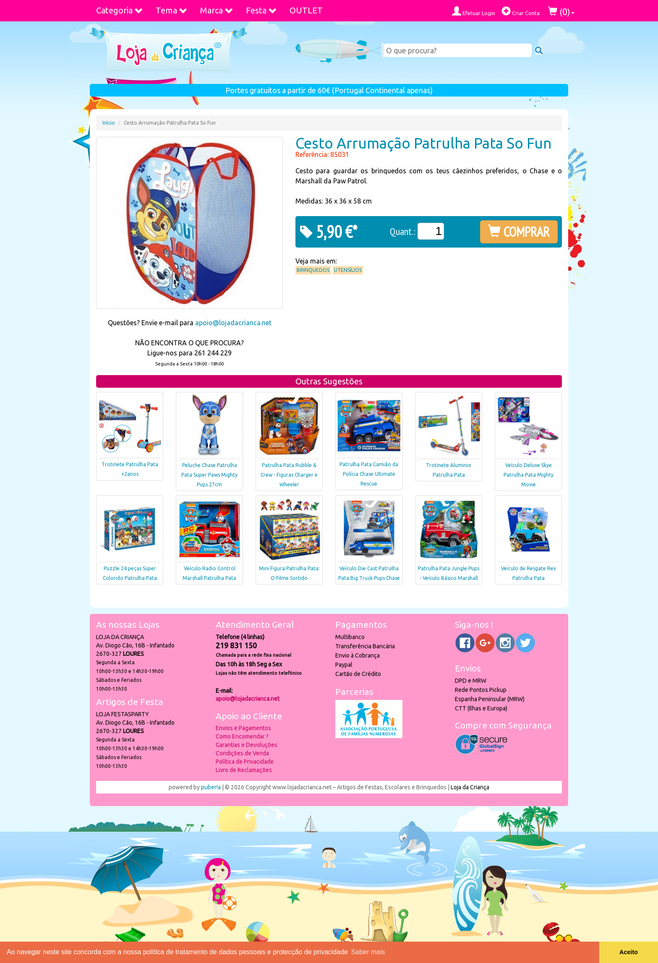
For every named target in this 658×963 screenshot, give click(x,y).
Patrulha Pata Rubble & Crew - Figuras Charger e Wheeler (289, 474)
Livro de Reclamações (244, 770)
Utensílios (348, 270)
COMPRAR (519, 231)
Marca (216, 10)
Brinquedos (313, 270)
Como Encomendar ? (242, 736)
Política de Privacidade (245, 761)
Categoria (119, 10)
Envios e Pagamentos (243, 728)
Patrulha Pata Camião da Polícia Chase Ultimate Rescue (368, 474)
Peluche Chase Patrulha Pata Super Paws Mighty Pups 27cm (209, 474)
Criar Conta (520, 11)
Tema (172, 10)
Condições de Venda (242, 753)
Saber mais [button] (368, 951)
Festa (261, 10)
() (561, 11)
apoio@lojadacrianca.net (233, 322)
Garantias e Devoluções (246, 744)
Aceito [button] (628, 952)
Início (108, 122)
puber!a (211, 787)
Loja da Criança (470, 787)
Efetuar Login (473, 11)
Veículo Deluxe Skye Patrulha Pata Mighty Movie (529, 474)
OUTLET (306, 10)
